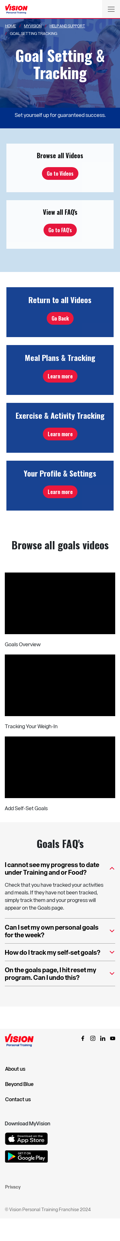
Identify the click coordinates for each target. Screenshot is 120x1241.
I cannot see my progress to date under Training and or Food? (60, 869)
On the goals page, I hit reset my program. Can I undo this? (60, 974)
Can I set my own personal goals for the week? (60, 931)
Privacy (12, 1187)
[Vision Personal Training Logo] (16, 9)
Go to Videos (60, 173)
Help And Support (67, 25)
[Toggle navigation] (111, 9)
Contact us (18, 1099)
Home (10, 25)
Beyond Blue (19, 1084)
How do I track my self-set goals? (60, 954)
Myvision (33, 25)
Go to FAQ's (60, 230)
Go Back (60, 318)
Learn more (60, 376)
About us (15, 1068)
